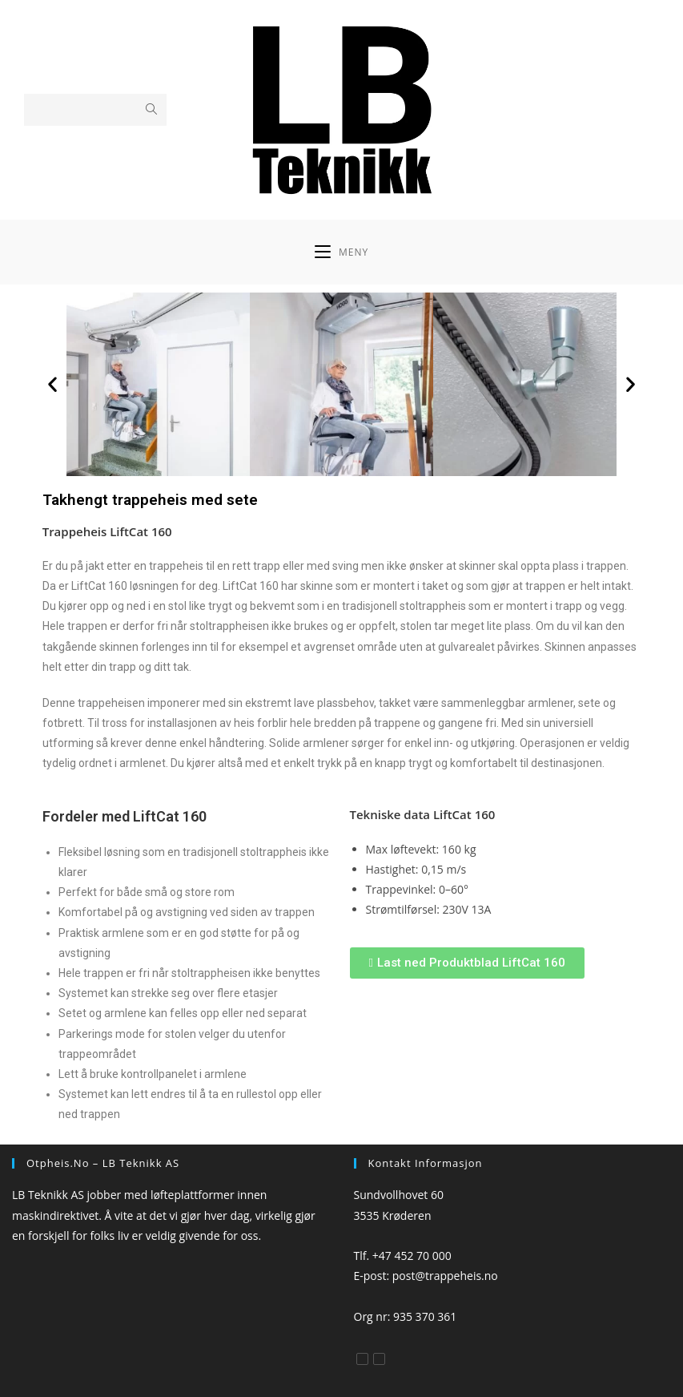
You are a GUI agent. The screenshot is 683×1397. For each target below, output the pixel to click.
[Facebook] (362, 1359)
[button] (52, 384)
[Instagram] (379, 1359)
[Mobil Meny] (341, 252)
